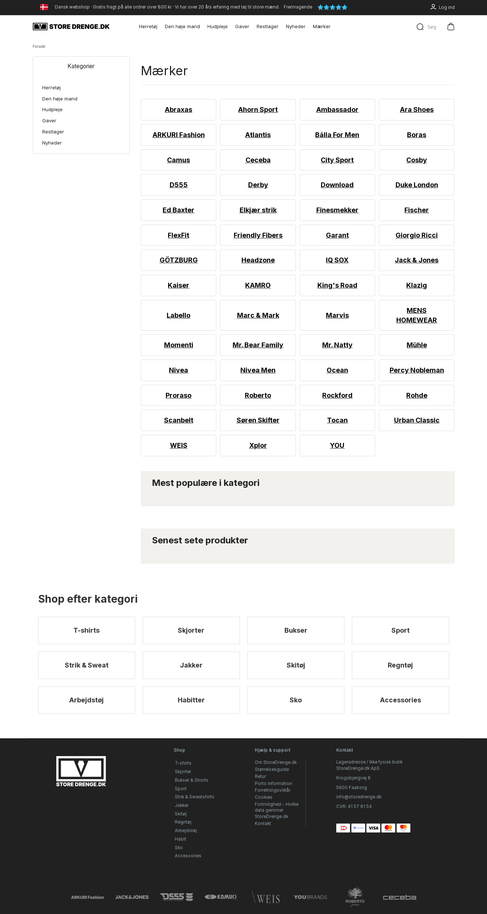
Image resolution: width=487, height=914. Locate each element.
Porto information (273, 783)
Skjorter (191, 631)
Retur (260, 776)
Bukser (295, 631)
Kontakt (263, 823)
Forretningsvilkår (272, 790)
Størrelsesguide (272, 769)
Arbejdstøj (86, 701)
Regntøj (400, 666)
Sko (296, 701)
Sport (400, 631)
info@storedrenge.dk (358, 796)
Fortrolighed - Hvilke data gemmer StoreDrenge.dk (276, 810)
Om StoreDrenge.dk (276, 762)
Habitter (191, 701)
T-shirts (86, 631)
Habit (180, 839)
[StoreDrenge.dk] (71, 26)
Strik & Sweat (86, 666)
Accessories (400, 701)
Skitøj (296, 666)
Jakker (191, 666)
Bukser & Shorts (192, 780)
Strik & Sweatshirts (194, 796)
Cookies (264, 797)
